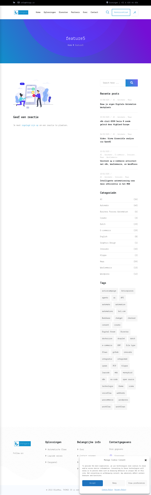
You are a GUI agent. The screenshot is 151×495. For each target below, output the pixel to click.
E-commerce (119, 155)
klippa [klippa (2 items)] (125, 366)
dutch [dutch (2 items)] (132, 339)
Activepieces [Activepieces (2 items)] (127, 291)
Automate (121, 100)
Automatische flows (57, 450)
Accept (93, 483)
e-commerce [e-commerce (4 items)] (107, 345)
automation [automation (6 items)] (120, 305)
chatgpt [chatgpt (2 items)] (119, 318)
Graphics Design (108, 243)
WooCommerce (112, 157)
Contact (94, 12)
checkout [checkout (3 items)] (132, 318)
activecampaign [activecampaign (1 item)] (109, 291)
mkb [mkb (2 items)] (116, 373)
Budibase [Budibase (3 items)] (106, 318)
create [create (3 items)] (117, 325)
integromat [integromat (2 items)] (122, 359)
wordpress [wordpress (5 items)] (123, 400)
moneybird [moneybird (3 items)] (127, 373)
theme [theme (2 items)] (120, 386)
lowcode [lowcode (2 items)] (105, 373)
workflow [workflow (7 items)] (106, 407)
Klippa (103, 255)
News (130, 100)
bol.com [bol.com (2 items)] (121, 311)
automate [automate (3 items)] (106, 305)
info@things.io (28, 3)
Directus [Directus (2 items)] (124, 332)
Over (85, 12)
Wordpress (104, 274)
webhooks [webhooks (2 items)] (121, 393)
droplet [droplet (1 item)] (121, 339)
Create (103, 218)
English (103, 237)
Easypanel (52, 462)
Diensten (63, 12)
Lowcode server (55, 456)
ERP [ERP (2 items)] (119, 345)
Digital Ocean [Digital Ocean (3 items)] (108, 332)
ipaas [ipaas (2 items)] (104, 366)
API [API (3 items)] (122, 298)
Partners (75, 12)
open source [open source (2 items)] (128, 380)
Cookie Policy (107, 489)
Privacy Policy (120, 489)
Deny (114, 483)
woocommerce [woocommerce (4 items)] (107, 400)
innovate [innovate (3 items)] (128, 352)
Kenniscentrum (121, 12)
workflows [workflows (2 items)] (120, 407)
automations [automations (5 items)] (107, 311)
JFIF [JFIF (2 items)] (114, 366)
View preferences (136, 483)
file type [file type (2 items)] (130, 345)
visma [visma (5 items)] (131, 386)
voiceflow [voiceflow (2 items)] (106, 393)
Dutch (102, 224)
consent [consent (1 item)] (105, 325)
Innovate (131, 155)
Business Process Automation (114, 212)
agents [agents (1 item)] (105, 298)
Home (38, 12)
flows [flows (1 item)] (104, 352)
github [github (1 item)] (115, 352)
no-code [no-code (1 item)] (114, 380)
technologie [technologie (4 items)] (107, 386)
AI (114, 100)
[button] (145, 460)
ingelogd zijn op (30, 125)
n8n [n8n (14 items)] (103, 380)
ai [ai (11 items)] (114, 298)
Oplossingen (50, 12)
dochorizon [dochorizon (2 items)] (107, 339)
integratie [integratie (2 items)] (107, 359)
